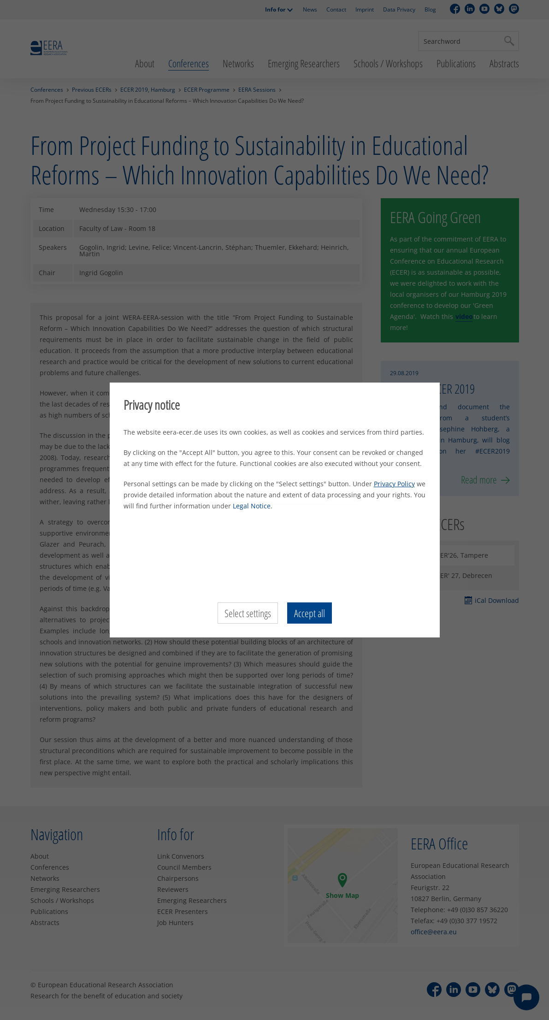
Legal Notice (252, 505)
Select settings (247, 613)
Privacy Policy (394, 483)
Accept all (309, 613)
